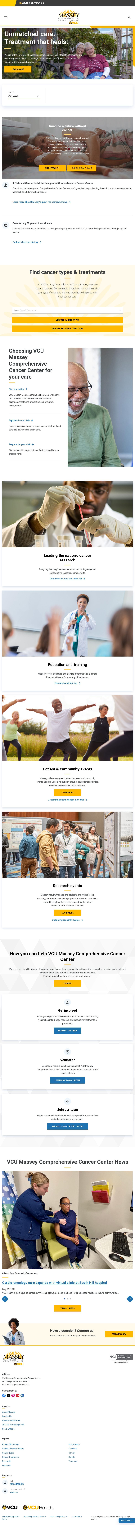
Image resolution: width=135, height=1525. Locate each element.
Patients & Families (10, 1444)
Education (6, 1465)
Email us (14, 1492)
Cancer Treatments (10, 1457)
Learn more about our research (66, 578)
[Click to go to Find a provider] (60, 95)
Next (130, 1299)
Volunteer (73, 1461)
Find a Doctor (74, 1444)
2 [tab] (67, 1299)
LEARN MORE (18, 69)
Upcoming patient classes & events (66, 799)
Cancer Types (8, 1453)
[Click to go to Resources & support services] (118, 95)
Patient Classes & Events (13, 1448)
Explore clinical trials (19, 420)
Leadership (7, 1416)
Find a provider (16, 389)
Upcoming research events (66, 920)
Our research (52, 168)
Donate (72, 1457)
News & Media (8, 1429)
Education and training (66, 683)
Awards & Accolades (11, 1420)
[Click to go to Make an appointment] (89, 95)
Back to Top (127, 1521)
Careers (72, 1453)
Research (6, 1461)
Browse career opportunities (67, 1126)
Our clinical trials (82, 168)
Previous (5, 1299)
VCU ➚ (4, 1519)
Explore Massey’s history (25, 242)
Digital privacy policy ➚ (11, 1517)
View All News (67, 1308)
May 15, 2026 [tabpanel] (67, 1233)
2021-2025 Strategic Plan (13, 1425)
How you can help (67, 1031)
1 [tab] (64, 1299)
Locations (73, 1448)
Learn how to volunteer (67, 1080)
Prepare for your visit (19, 444)
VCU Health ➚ (77, 1517)
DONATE (67, 983)
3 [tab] (70, 1299)
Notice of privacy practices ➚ (35, 1517)
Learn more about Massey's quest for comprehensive (40, 202)
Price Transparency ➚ (59, 1517)
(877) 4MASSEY (119, 1334)
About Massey (8, 1412)
